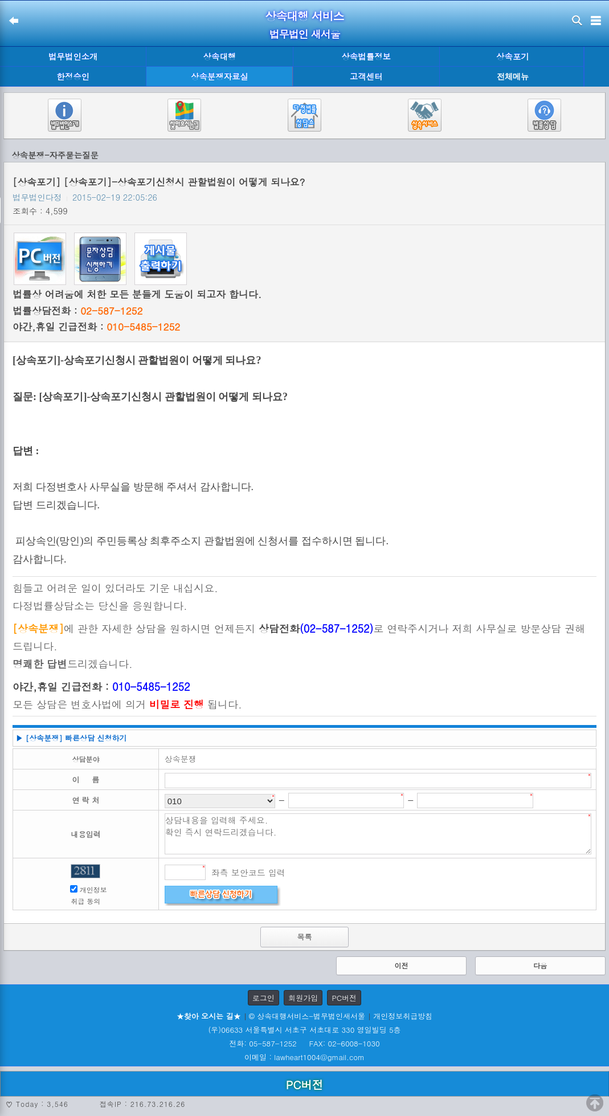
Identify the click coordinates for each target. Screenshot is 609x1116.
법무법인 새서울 (304, 34)
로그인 (263, 997)
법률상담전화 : (77, 310)
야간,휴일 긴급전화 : (96, 326)
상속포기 (512, 56)
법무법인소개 (72, 56)
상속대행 (219, 56)
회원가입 (303, 997)
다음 (540, 965)
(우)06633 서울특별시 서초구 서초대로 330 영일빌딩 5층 (304, 1029)
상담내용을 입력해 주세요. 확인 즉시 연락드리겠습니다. (378, 833)
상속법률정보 (365, 56)
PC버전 (344, 997)
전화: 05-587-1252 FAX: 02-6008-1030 (304, 1043)
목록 (304, 936)
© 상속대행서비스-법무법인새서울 (307, 1016)
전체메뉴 (513, 76)
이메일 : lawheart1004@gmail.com (304, 1057)
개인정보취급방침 (402, 1016)
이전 (401, 965)
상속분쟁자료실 (219, 76)
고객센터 (366, 76)
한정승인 (72, 76)
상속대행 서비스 (304, 15)
